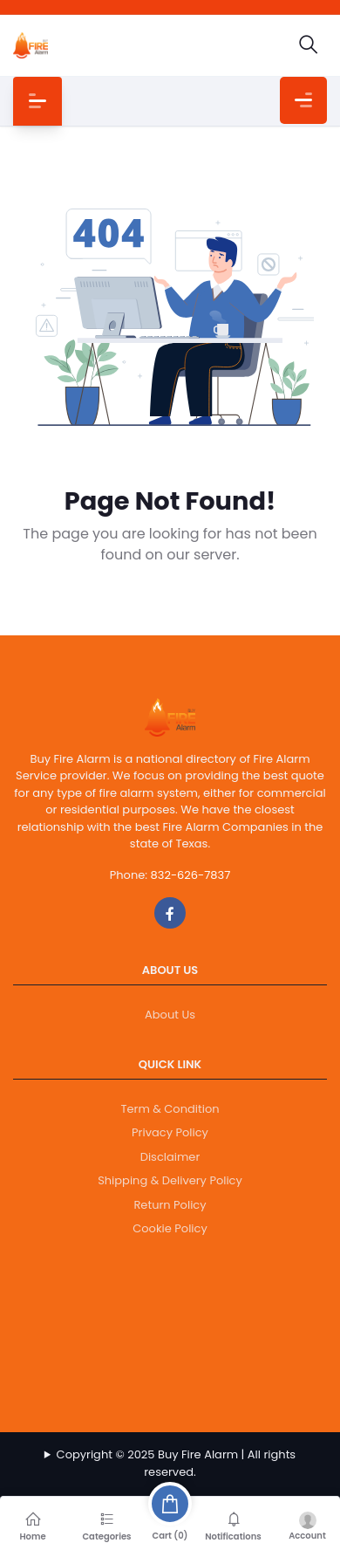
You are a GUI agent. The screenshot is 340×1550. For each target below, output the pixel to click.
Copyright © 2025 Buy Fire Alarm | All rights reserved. (176, 1463)
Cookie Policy (170, 1228)
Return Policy (169, 1205)
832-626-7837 (191, 875)
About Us (170, 1014)
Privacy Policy (170, 1132)
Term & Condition (169, 1109)
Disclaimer (170, 1157)
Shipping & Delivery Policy (170, 1180)
